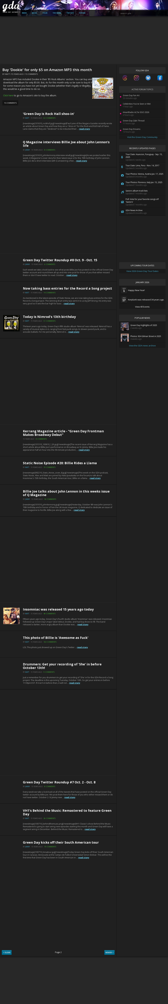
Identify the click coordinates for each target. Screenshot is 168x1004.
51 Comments (49, 321)
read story (84, 129)
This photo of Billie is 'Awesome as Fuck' (55, 637)
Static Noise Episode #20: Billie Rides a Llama (60, 463)
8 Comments (49, 150)
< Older (6, 952)
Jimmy (27, 150)
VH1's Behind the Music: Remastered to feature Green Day (67, 812)
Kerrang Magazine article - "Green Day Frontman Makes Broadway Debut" (63, 433)
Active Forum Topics (142, 89)
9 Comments (49, 672)
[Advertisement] (84, 40)
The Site (70, 13)
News (24, 13)
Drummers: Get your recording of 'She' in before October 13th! (62, 666)
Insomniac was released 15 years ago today (58, 609)
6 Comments (49, 264)
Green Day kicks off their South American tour (61, 842)
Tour (44, 13)
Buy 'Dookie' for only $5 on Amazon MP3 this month (47, 69)
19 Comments (49, 467)
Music (34, 13)
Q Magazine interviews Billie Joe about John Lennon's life (66, 144)
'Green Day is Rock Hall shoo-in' (48, 114)
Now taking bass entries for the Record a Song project (67, 288)
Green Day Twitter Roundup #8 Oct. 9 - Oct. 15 (60, 260)
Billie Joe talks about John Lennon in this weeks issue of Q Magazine (66, 493)
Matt (7, 74)
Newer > (109, 952)
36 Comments (49, 818)
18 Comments (50, 499)
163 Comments (50, 642)
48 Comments (49, 613)
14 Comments (49, 293)
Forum (82, 13)
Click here (8, 95)
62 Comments (49, 118)
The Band (57, 13)
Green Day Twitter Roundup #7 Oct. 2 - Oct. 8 (59, 782)
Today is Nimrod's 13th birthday (49, 316)
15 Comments (31, 74)
